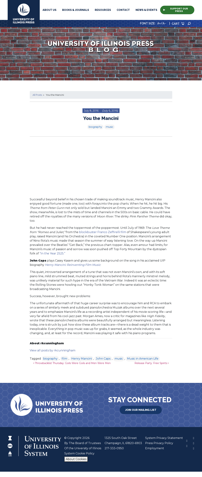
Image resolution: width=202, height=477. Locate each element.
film (64, 358)
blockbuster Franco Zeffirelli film (102, 232)
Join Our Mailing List (140, 410)
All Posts (37, 95)
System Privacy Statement (164, 438)
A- (164, 23)
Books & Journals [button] (75, 9)
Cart (178, 23)
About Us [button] (49, 9)
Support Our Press (175, 9)
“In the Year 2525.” (52, 253)
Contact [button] (123, 9)
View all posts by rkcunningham (52, 350)
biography (95, 126)
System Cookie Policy (79, 453)
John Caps (103, 358)
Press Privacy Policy (159, 443)
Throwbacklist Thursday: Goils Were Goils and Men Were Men (72, 363)
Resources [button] (103, 9)
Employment (154, 448)
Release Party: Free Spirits (151, 363)
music (109, 126)
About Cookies (76, 459)
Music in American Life (142, 358)
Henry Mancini (81, 358)
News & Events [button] (146, 9)
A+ (158, 23)
